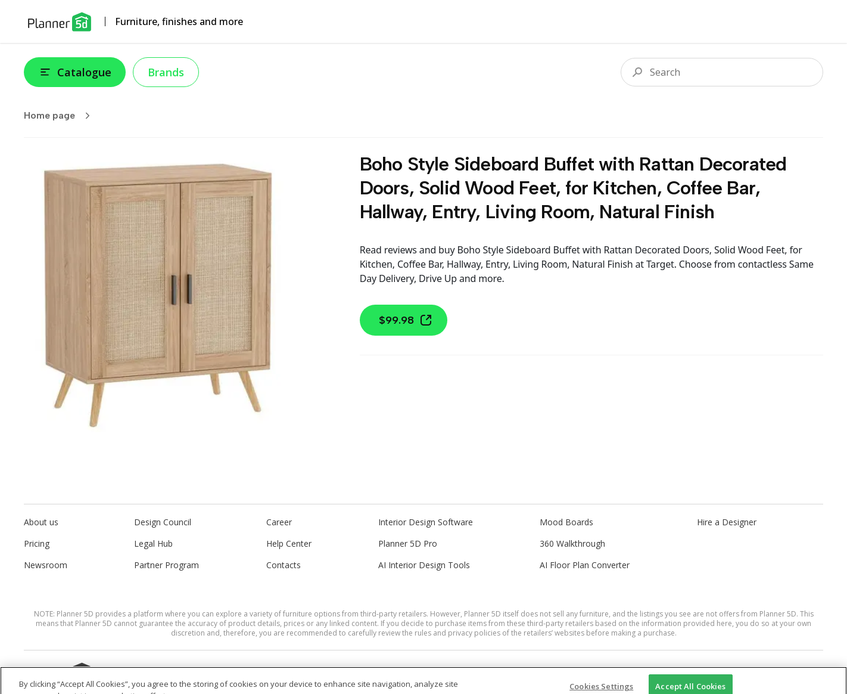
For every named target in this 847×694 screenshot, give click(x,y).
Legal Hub (153, 543)
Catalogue (74, 72)
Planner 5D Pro (407, 543)
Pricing (36, 543)
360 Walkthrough (572, 543)
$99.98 (406, 320)
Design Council (162, 522)
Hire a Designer (726, 522)
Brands (166, 72)
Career (279, 522)
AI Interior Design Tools (424, 565)
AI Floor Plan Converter (585, 565)
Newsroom (45, 565)
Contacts (283, 565)
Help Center (289, 543)
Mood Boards (566, 522)
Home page (61, 116)
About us (41, 522)
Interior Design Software (425, 522)
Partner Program (166, 565)
